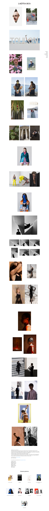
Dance (47, 52)
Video (47, 55)
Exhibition (46, 51)
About (47, 56)
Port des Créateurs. (18, 457)
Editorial (47, 53)
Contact (47, 57)
